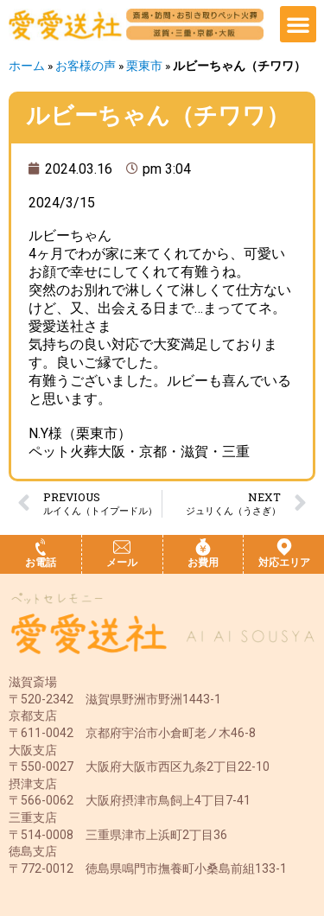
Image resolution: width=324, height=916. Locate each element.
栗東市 (144, 65)
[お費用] (203, 547)
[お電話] (40, 547)
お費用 (203, 563)
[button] (298, 24)
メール (121, 563)
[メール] (121, 547)
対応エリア (284, 563)
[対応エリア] (284, 547)
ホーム (27, 65)
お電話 (40, 563)
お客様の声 (85, 65)
